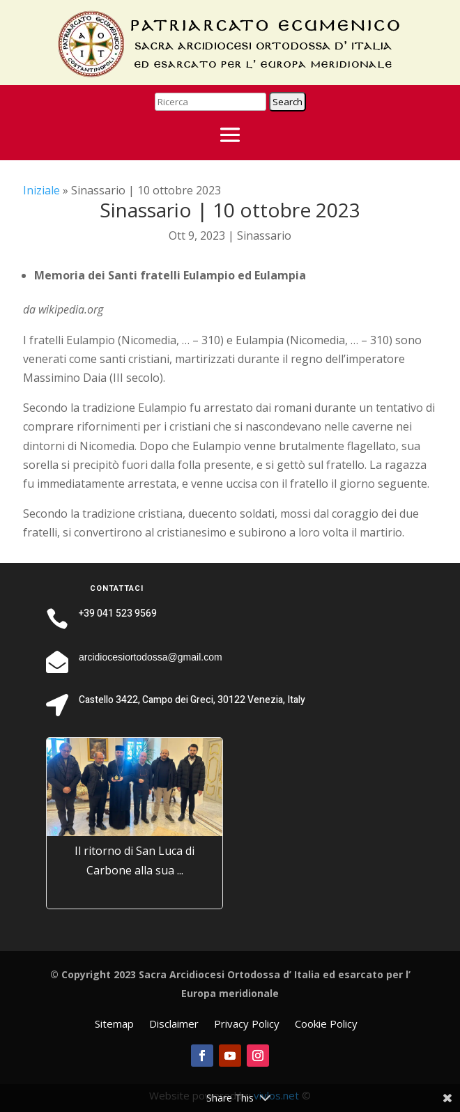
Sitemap (114, 1024)
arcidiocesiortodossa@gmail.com (150, 657)
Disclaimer (174, 1024)
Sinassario (264, 235)
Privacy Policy (246, 1024)
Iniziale (41, 190)
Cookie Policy (326, 1024)
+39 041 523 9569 (118, 613)
